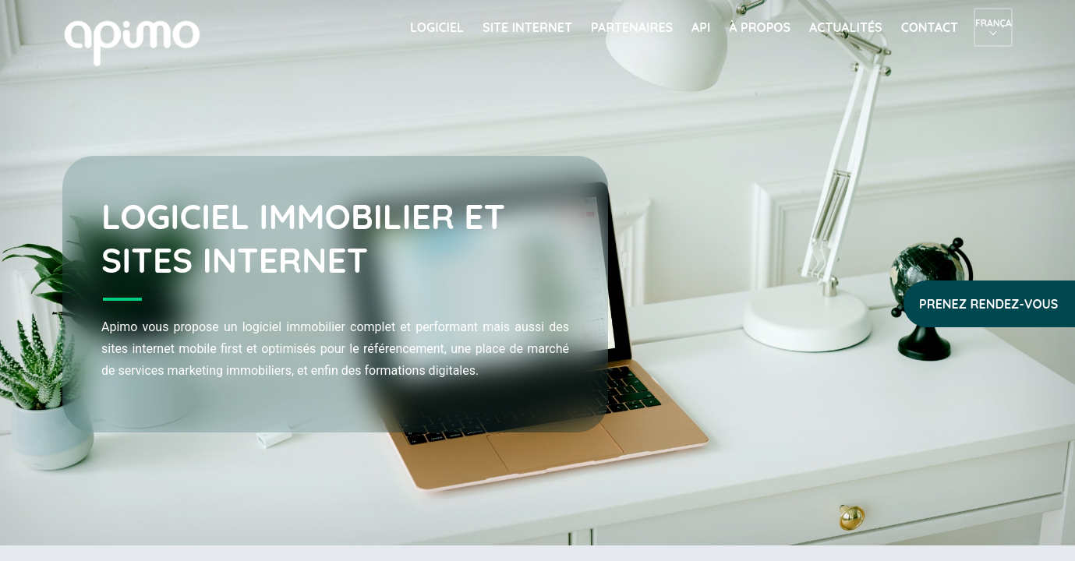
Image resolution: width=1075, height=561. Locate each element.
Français (993, 23)
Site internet (527, 27)
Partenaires (632, 27)
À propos (759, 27)
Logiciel (437, 27)
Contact (929, 27)
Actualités (845, 27)
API (700, 27)
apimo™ (140, 42)
